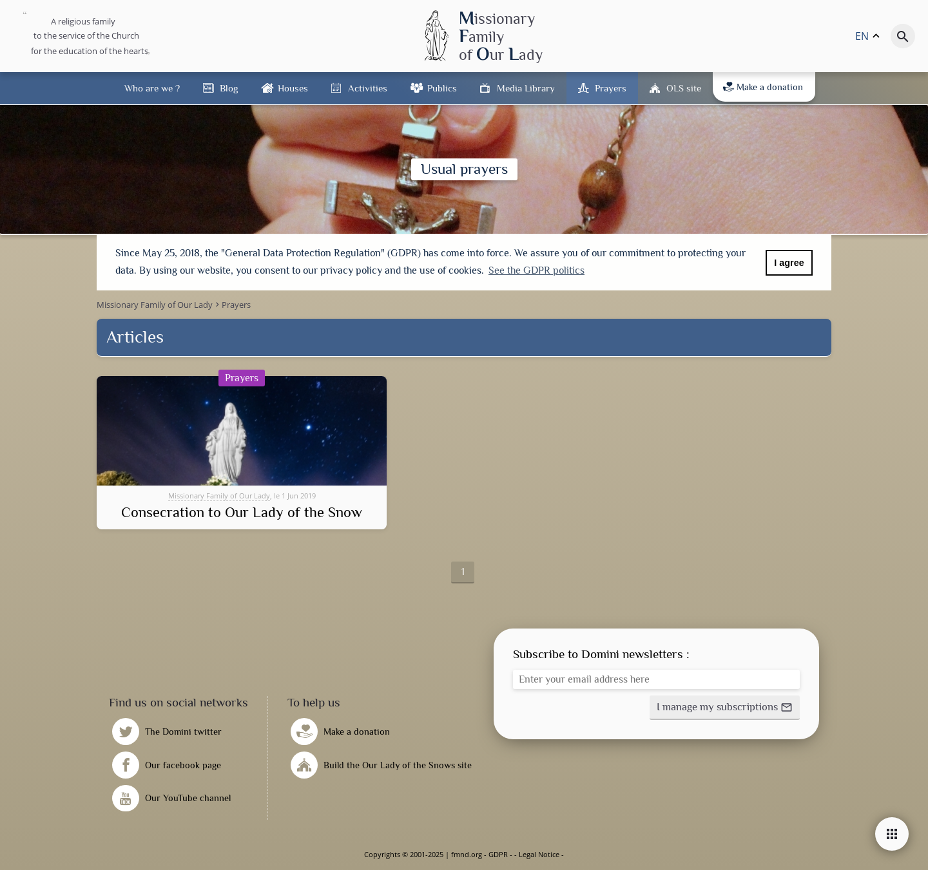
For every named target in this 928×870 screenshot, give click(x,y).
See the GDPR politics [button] (536, 270)
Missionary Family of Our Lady (219, 495)
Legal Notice (539, 854)
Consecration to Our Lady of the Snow (241, 513)
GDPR (498, 854)
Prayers (610, 87)
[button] (725, 707)
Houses (293, 87)
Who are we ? (152, 87)
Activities (367, 87)
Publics (442, 87)
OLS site (683, 87)
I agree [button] (789, 263)
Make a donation (763, 87)
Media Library (526, 87)
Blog (229, 87)
